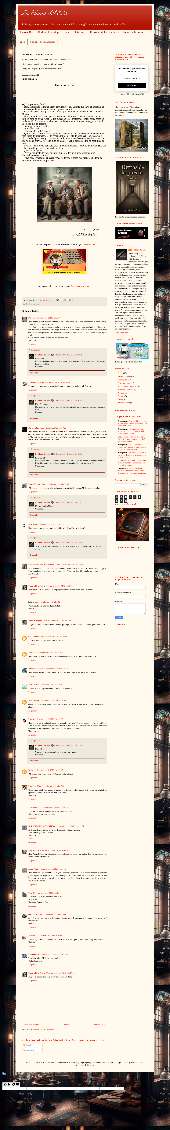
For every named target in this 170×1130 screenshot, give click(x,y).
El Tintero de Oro (87, 244)
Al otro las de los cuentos (127, 386)
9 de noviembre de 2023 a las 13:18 (49, 770)
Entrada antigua (100, 1025)
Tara (30, 893)
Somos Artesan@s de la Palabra (41, 565)
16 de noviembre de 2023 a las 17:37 (47, 893)
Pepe (30, 318)
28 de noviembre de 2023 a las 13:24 (60, 973)
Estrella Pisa (33, 954)
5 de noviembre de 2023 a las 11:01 (68, 502)
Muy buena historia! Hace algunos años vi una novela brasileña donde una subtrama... (132, 439)
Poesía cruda (122, 393)
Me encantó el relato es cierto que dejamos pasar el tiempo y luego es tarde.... (132, 455)
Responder (32, 344)
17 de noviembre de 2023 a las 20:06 (52, 914)
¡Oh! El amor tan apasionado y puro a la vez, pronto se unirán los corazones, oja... (132, 447)
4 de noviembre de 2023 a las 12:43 (59, 586)
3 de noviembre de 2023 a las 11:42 (55, 484)
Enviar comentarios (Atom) (43, 1029)
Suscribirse (131, 85)
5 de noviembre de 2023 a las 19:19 (49, 653)
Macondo (32, 786)
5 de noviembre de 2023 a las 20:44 (56, 669)
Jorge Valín (33, 869)
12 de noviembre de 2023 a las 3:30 (50, 786)
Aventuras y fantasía (125, 390)
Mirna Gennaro (34, 669)
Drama (120, 373)
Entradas (28, 1045)
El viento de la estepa (49, 32)
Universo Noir (27, 32)
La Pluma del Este (44, 13)
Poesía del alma (124, 403)
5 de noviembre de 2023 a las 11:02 (68, 543)
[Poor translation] (15, 1084)
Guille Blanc (33, 637)
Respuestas (35, 350)
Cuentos (121, 396)
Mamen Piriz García (36, 586)
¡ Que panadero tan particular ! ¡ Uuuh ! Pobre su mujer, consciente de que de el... (132, 431)
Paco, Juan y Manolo (80, 286)
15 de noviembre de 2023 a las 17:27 (53, 869)
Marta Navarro (34, 484)
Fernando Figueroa (36, 382)
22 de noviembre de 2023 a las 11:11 (50, 936)
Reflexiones (79, 32)
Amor (67, 32)
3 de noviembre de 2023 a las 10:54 (68, 355)
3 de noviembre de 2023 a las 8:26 (53, 428)
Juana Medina (34, 701)
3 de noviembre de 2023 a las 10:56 (68, 454)
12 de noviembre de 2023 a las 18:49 (53, 808)
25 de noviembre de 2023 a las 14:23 (53, 954)
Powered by (132, 94)
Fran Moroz (33, 808)
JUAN (31, 685)
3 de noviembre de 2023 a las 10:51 (68, 400)
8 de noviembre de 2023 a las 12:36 (68, 745)
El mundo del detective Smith (104, 32)
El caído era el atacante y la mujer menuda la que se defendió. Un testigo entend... (133, 462)
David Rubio (33, 428)
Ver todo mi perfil (122, 333)
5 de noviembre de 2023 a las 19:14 (53, 637)
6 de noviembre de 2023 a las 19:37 (54, 701)
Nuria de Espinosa (36, 621)
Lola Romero (33, 850)
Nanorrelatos (123, 380)
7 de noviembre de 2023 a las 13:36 (49, 719)
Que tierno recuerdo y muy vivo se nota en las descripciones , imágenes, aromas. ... (132, 470)
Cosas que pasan (34, 304)
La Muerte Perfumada (134, 32)
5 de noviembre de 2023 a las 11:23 (58, 621)
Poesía (120, 399)
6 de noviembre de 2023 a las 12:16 (48, 685)
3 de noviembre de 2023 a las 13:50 (51, 525)
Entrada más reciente (31, 1025)
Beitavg (31, 770)
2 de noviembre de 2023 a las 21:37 (46, 318)
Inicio (22, 42)
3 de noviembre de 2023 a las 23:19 (69, 565)
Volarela (31, 936)
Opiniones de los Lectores (42, 42)
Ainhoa (31, 653)
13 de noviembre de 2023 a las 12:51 (70, 826)
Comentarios (29, 1050)
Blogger (90, 1065)
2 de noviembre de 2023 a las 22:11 (58, 382)
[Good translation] (6, 1084)
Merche (31, 719)
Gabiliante (32, 914)
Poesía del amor (124, 377)
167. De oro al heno (124, 102)
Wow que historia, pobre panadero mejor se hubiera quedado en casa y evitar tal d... (132, 423)
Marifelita (32, 525)
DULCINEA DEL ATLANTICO (41, 826)
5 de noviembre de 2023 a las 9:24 (48, 602)
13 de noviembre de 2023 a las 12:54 (54, 850)
